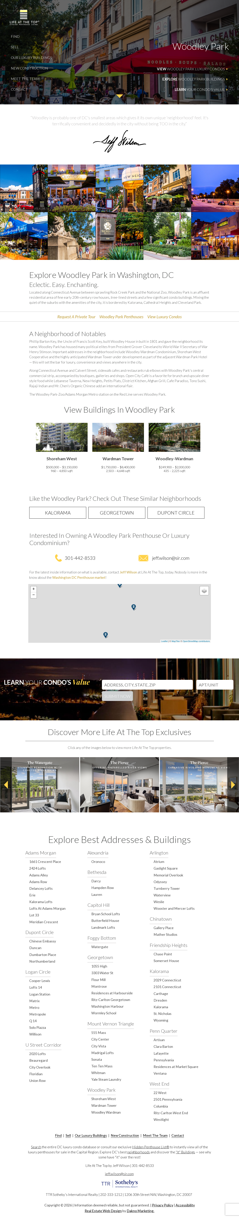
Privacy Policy (162, 1205)
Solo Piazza (37, 1027)
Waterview (162, 895)
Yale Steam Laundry (106, 1079)
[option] (62, 448)
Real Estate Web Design (103, 1211)
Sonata (96, 1059)
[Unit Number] (214, 685)
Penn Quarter (164, 1031)
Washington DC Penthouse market (78, 577)
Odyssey (160, 882)
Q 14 (33, 1021)
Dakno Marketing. (140, 1211)
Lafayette (161, 1053)
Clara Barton (163, 1046)
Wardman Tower (104, 1105)
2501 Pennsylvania (168, 1099)
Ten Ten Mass (102, 1066)
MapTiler (176, 641)
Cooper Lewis (39, 981)
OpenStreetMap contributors (196, 641)
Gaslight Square (166, 868)
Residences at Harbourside (112, 993)
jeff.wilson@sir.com (171, 558)
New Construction (29, 68)
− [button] (33, 595)
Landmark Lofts (103, 927)
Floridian (36, 1074)
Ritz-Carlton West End (171, 1113)
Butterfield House (105, 921)
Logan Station (39, 994)
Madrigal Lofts (102, 1053)
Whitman (98, 1073)
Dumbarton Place (42, 955)
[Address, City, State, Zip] (147, 685)
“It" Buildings (185, 1152)
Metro (34, 1008)
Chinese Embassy (42, 941)
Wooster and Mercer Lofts (174, 908)
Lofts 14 (35, 987)
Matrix (34, 1001)
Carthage (161, 994)
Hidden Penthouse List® (150, 1147)
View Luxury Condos (164, 316)
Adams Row (38, 882)
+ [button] (33, 589)
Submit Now (117, 696)
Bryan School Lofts (105, 914)
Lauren (96, 894)
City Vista (98, 1046)
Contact (19, 89)
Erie (32, 895)
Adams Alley (38, 875)
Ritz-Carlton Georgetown (110, 1000)
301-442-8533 (80, 558)
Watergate (99, 947)
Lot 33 (34, 915)
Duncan (35, 948)
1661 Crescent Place (45, 862)
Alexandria (97, 852)
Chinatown (161, 919)
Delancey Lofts (41, 888)
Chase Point (163, 954)
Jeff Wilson (128, 572)
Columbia (161, 1106)
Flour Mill (98, 980)
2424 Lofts (37, 868)
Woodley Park (101, 1090)
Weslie (159, 902)
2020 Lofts (37, 1054)
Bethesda (96, 872)
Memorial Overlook (168, 875)
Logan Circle (37, 972)
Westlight (161, 1120)
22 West (160, 1093)
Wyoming (161, 1020)
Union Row (37, 1081)
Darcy (96, 881)
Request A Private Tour (76, 316)
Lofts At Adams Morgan (47, 908)
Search (36, 1147)
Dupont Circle (175, 512)
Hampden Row (102, 888)
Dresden (160, 1000)
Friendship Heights (168, 945)
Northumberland (42, 961)
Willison (35, 1034)
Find (15, 36)
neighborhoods (138, 1152)
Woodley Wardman (106, 1112)
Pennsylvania (164, 1060)
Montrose (99, 986)
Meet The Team (25, 79)
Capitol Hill (98, 905)
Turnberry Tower (167, 888)
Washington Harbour (107, 1006)
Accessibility (185, 1205)
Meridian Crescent (43, 922)
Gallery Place (164, 928)
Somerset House (166, 961)
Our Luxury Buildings (31, 57)
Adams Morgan (40, 852)
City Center (100, 1039)
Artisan (159, 1040)
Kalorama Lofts (40, 902)
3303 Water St (102, 973)
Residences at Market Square (176, 1067)
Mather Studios (165, 934)
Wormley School (103, 1013)
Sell (15, 47)
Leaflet (164, 641)
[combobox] (147, 684)
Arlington (159, 852)
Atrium (159, 862)
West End (159, 1084)
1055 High (99, 966)
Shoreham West (103, 1099)
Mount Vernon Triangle (110, 1023)
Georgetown (117, 512)
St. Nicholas (162, 1014)
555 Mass (98, 1033)
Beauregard (38, 1060)
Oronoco (98, 862)
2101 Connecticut (167, 987)
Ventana (160, 1073)
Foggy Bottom (101, 938)
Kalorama (58, 512)
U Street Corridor (43, 1045)
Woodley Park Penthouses (121, 316)
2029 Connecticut (167, 980)
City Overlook (39, 1067)
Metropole (37, 1014)
